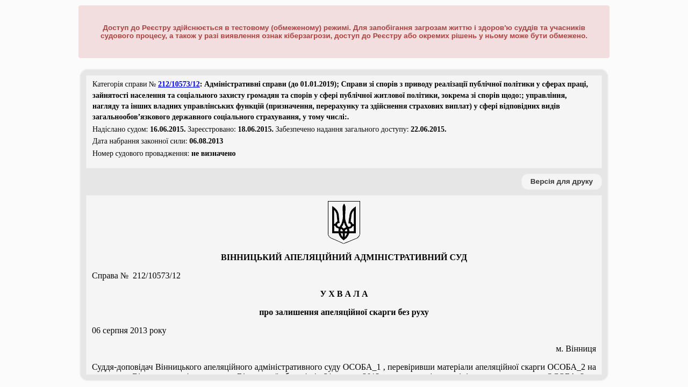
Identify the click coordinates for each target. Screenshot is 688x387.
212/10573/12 (179, 84)
